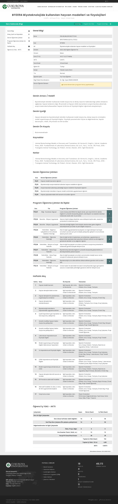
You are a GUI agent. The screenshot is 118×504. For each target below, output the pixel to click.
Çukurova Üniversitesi (12, 1)
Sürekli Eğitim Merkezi (49, 472)
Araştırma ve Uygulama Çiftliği (51, 474)
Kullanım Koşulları (10, 502)
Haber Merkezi (47, 477)
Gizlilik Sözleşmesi (21, 502)
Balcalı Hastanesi (48, 467)
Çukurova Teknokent (49, 479)
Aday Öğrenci (24, 1)
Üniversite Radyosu (48, 469)
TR (107, 1)
